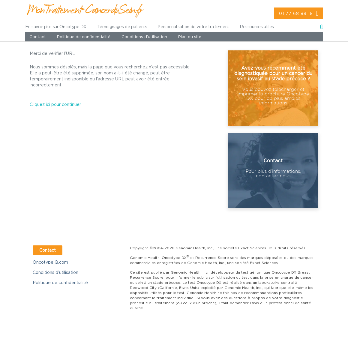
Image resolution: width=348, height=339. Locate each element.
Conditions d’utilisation (55, 272)
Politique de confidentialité (83, 36)
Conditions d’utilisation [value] (144, 36)
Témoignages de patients (122, 26)
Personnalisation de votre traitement (193, 26)
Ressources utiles (257, 26)
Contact (37, 36)
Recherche (321, 28)
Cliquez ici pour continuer (55, 104)
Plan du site (189, 36)
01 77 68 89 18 (296, 13)
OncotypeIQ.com (50, 262)
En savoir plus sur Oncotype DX (55, 26)
